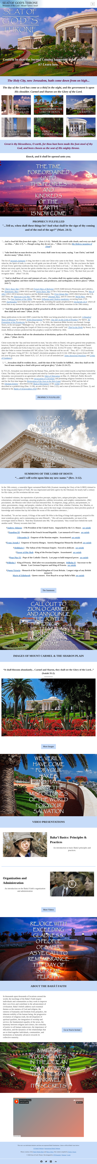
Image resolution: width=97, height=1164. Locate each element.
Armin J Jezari (72, 1152)
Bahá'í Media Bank (38, 1152)
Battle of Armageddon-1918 (25, 389)
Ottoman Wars (54, 296)
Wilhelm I (11, 562)
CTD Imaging (57, 1155)
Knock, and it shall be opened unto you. (48, 156)
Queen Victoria (13, 570)
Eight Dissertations (34, 319)
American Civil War (22, 296)
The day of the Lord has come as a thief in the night (32, 87)
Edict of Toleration (52, 376)
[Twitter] (46, 1161)
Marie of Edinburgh (21, 575)
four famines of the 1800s (21, 299)
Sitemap (64, 1155)
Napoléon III (14, 532)
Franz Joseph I (13, 543)
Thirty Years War (12, 289)
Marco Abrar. (50, 1152)
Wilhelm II (71, 562)
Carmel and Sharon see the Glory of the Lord (56, 91)
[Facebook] (41, 1161)
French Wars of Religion (44, 289)
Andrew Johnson (14, 528)
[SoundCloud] (55, 1161)
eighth (57, 384)
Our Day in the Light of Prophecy (65, 319)
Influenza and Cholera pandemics (55, 299)
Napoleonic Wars (12, 291)
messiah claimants (17, 261)
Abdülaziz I (19, 548)
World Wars (80, 296)
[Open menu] (93, 3)
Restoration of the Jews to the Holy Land (44, 381)
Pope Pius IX (15, 557)
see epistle (86, 528)
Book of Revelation (41, 384)
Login (68, 1155)
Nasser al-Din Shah (25, 552)
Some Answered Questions (75, 355)
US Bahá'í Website (38, 1148)
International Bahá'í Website (52, 1148)
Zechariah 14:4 (80, 302)
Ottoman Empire (11, 384)
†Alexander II (23, 537)
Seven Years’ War (43, 291)
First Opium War (61, 294)
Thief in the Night (75, 327)
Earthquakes (12, 302)
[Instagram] (51, 1161)
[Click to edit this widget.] (62, 1149)
